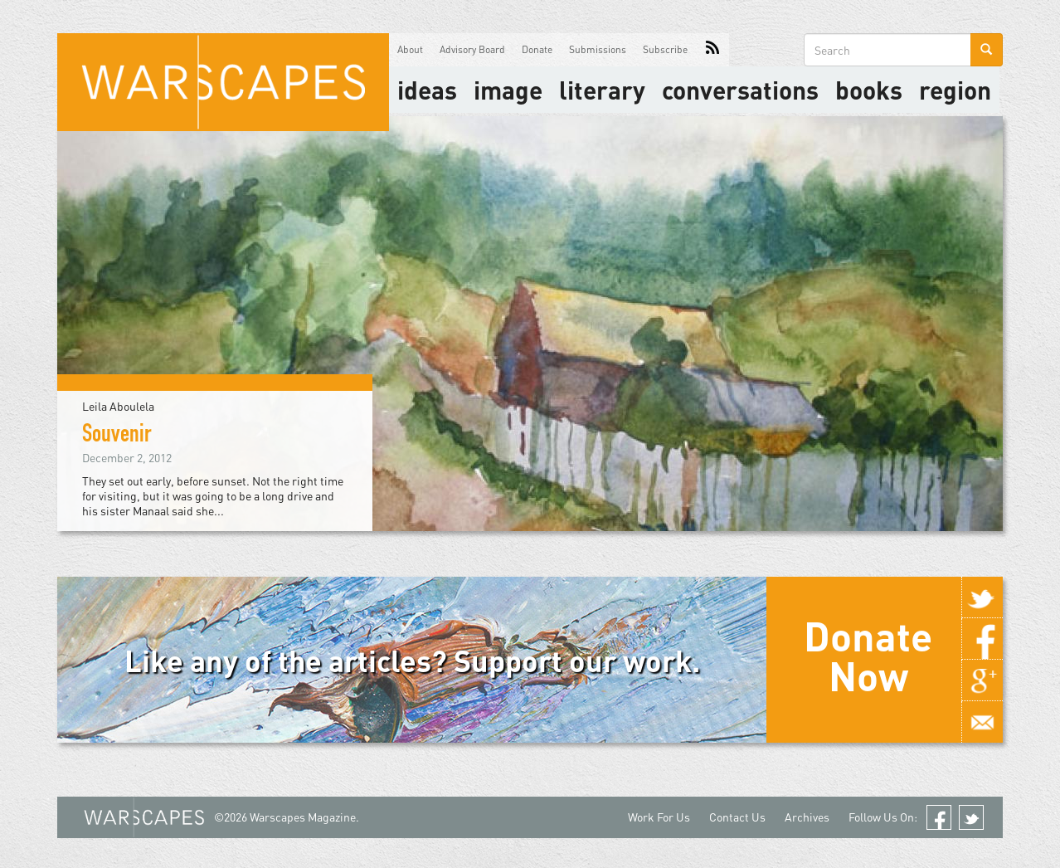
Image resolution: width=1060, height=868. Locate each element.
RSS (712, 49)
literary (602, 90)
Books (868, 90)
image (508, 90)
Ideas (427, 90)
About (410, 49)
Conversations (740, 90)
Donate (537, 49)
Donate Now (868, 655)
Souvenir (116, 436)
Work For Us (659, 817)
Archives (807, 817)
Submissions (597, 49)
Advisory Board (472, 49)
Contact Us (737, 817)
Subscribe (665, 49)
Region (955, 90)
